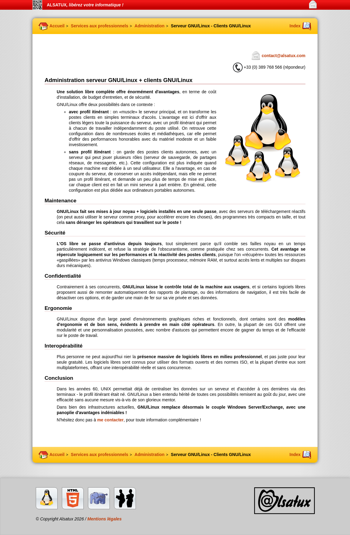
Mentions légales (104, 518)
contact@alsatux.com (283, 55)
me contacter (110, 419)
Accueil (57, 25)
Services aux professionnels (99, 25)
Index (295, 25)
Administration (150, 25)
